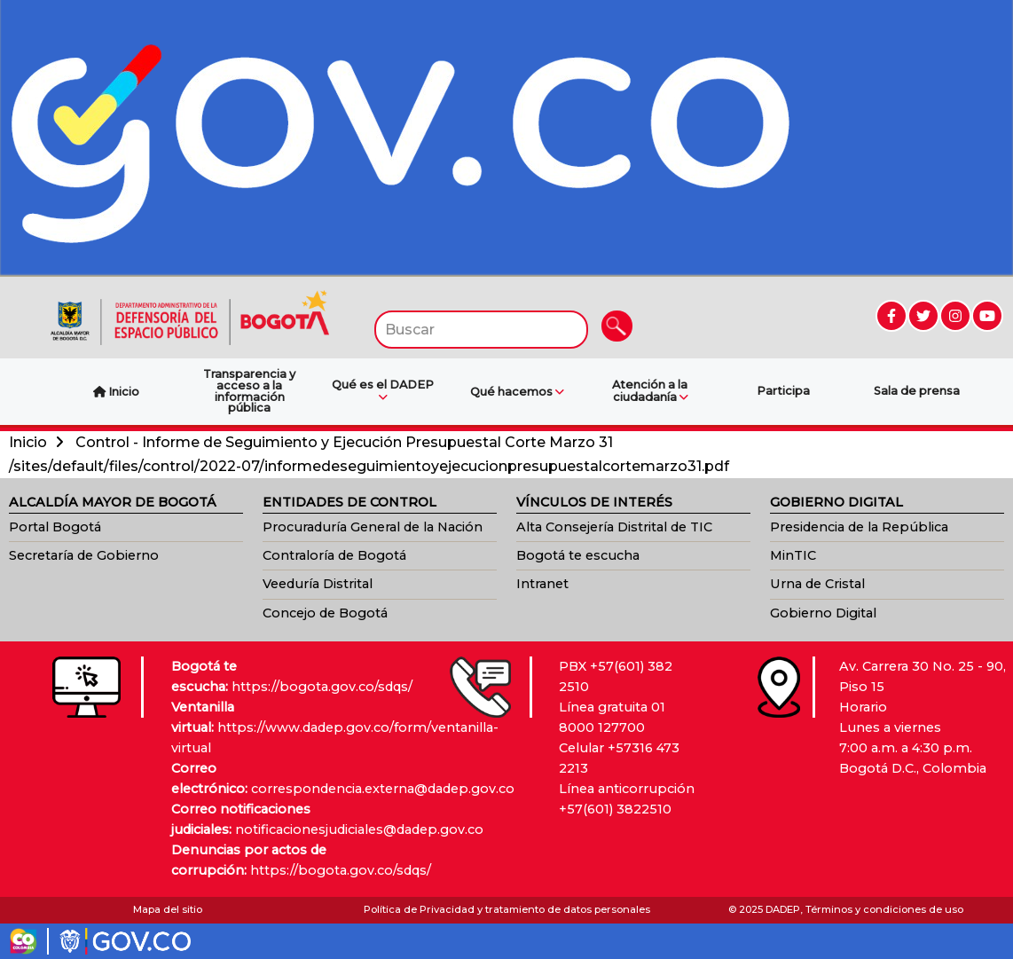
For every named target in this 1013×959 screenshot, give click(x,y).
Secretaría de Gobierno (84, 555)
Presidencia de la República (859, 527)
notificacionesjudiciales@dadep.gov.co (359, 829)
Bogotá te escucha (578, 555)
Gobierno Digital (823, 613)
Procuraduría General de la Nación (373, 527)
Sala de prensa (917, 390)
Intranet (542, 584)
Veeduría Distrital (318, 584)
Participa (783, 390)
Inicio (28, 442)
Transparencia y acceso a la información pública (249, 390)
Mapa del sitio (167, 909)
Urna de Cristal (817, 584)
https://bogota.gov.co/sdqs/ (322, 687)
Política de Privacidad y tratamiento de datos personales (507, 909)
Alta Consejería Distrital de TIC (614, 527)
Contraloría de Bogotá (334, 555)
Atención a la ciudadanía (649, 391)
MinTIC (793, 555)
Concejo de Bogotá (325, 613)
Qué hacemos (517, 391)
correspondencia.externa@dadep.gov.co (382, 789)
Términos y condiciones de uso (884, 909)
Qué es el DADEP (383, 391)
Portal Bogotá (55, 527)
